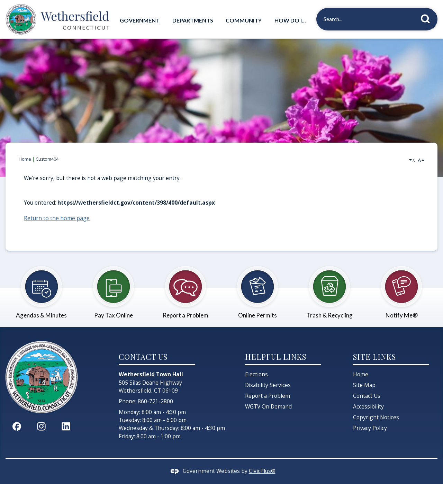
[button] (427, 18)
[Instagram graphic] (41, 426)
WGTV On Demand (268, 406)
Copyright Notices (376, 417)
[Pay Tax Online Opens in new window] (114, 289)
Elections (256, 374)
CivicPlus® (262, 471)
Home (25, 159)
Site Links (374, 356)
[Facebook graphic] (16, 426)
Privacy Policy (370, 428)
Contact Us (366, 396)
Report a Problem (267, 396)
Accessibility (368, 406)
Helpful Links (275, 356)
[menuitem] (139, 20)
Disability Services (268, 385)
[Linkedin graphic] (66, 426)
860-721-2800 (155, 401)
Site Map (364, 385)
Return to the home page (57, 218)
